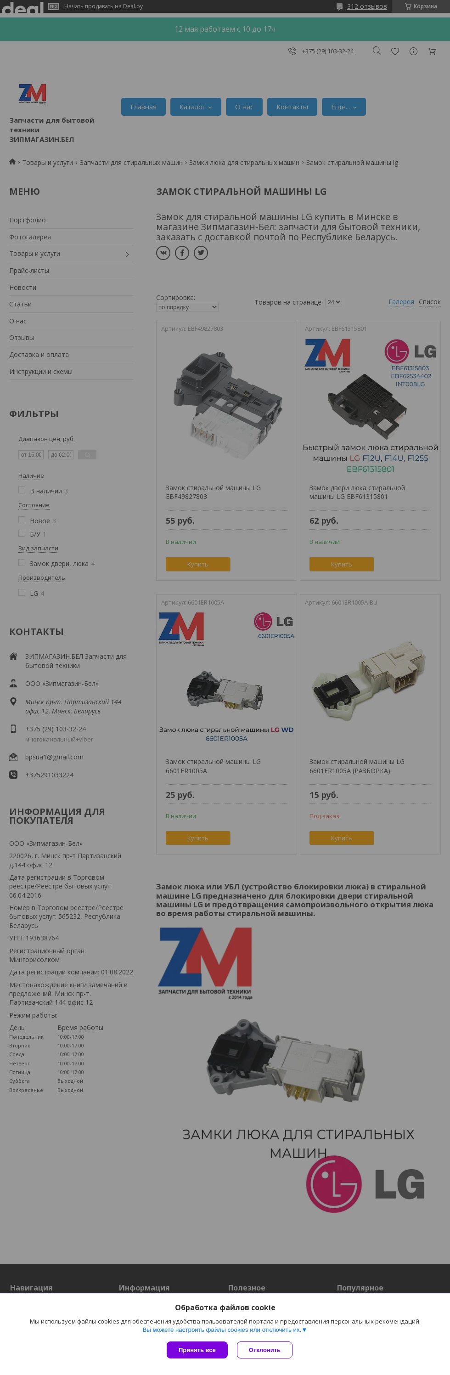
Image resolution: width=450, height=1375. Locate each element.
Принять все (197, 1350)
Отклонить (265, 1350)
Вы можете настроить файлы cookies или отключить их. (221, 1329)
